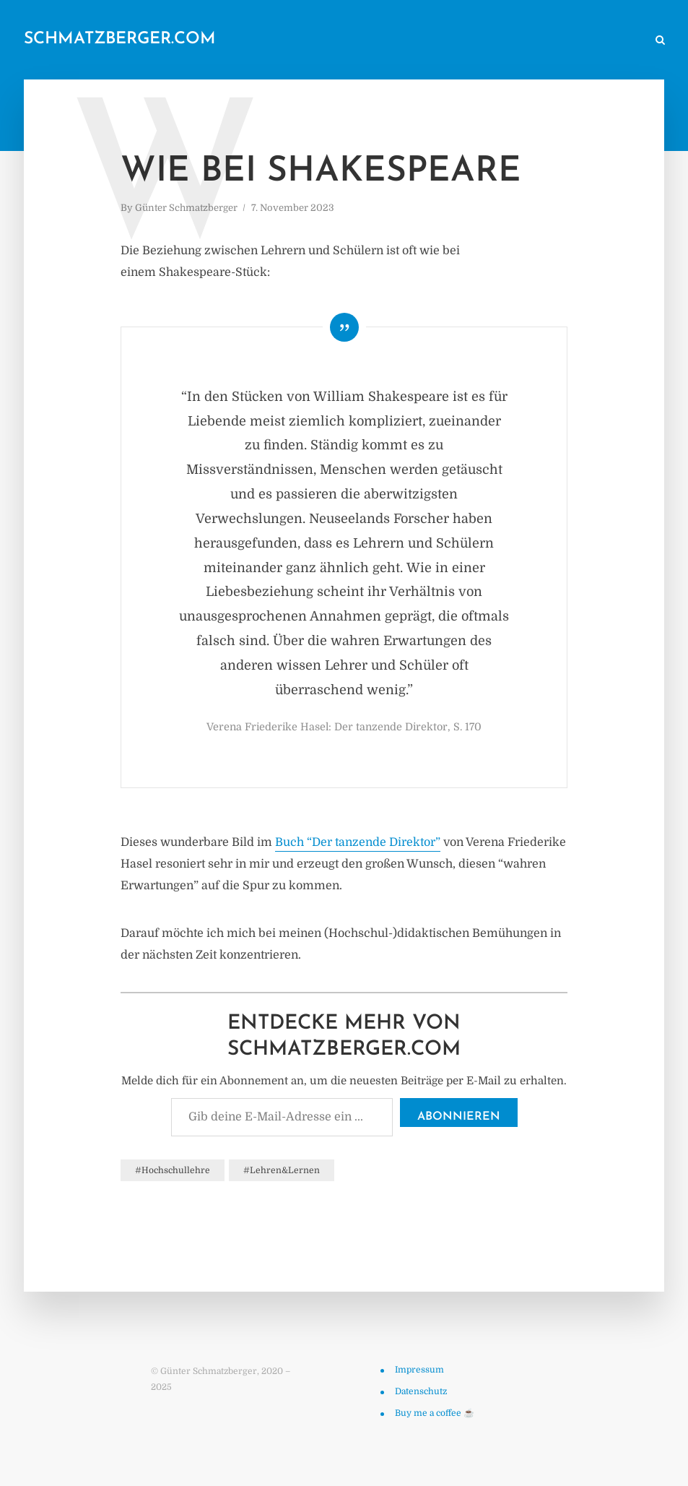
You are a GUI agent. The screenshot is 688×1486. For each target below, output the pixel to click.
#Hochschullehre (172, 1170)
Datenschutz (421, 1391)
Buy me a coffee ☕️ (434, 1413)
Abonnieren (458, 1117)
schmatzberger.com (120, 39)
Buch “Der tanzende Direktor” (357, 842)
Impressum (419, 1370)
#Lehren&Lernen (281, 1170)
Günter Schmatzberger (186, 207)
